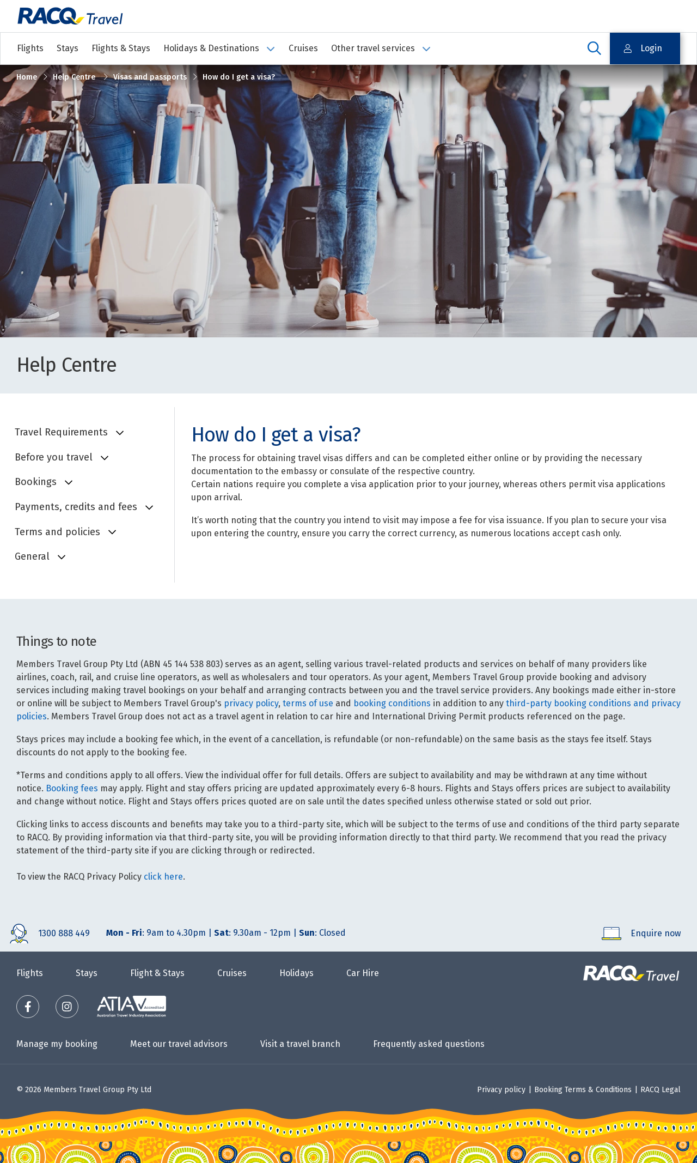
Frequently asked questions (429, 1044)
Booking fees (72, 788)
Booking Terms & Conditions (583, 1089)
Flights (30, 48)
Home (26, 77)
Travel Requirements (61, 432)
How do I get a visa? (239, 77)
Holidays (296, 973)
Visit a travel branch (300, 1044)
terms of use (308, 703)
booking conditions (392, 703)
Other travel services (381, 48)
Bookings (36, 482)
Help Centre (75, 77)
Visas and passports (150, 77)
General (32, 556)
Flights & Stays (120, 48)
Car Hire (362, 973)
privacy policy (251, 703)
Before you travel (54, 457)
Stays (67, 48)
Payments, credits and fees (76, 507)
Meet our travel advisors (179, 1044)
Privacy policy (501, 1089)
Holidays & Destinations (219, 48)
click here (163, 876)
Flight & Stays (157, 973)
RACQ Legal (660, 1089)
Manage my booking (56, 1044)
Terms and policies (57, 532)
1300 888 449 (64, 933)
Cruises (303, 48)
